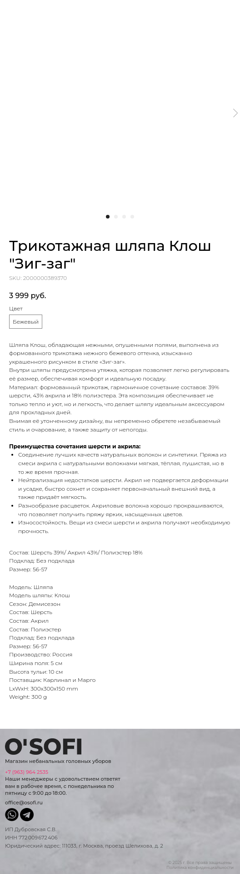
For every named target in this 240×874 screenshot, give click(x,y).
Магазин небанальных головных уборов (58, 761)
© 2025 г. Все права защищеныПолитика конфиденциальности (200, 865)
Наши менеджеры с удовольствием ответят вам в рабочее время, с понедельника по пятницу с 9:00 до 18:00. (62, 782)
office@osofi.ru (24, 802)
